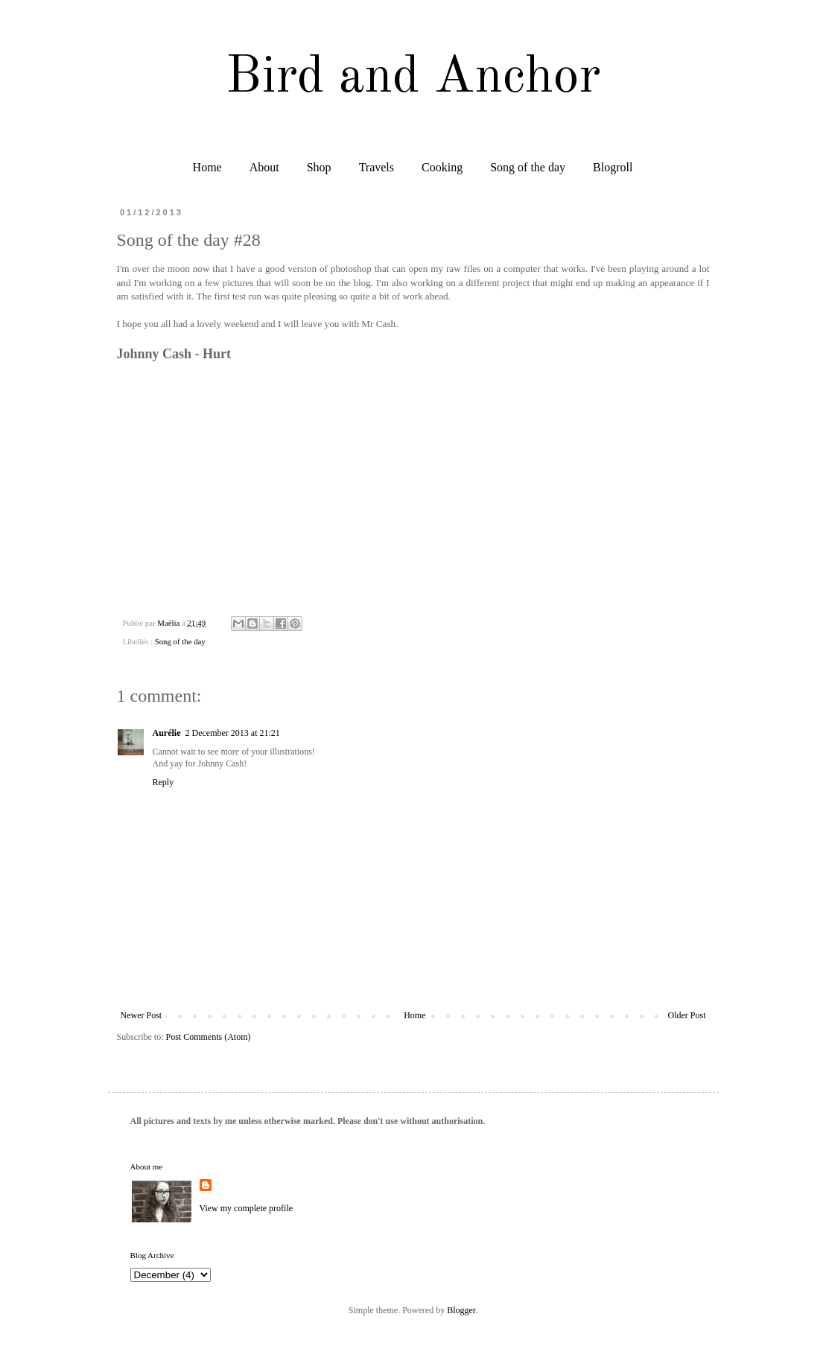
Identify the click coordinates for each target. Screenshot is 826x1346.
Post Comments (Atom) (208, 1037)
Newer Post (141, 1015)
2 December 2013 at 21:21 (232, 733)
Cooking (442, 167)
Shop (319, 167)
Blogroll (612, 167)
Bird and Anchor (413, 78)
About (264, 167)
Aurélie (167, 733)
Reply (163, 782)
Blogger (461, 1310)
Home (207, 167)
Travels (376, 167)
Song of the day (527, 167)
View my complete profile (246, 1208)
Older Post (687, 1015)
